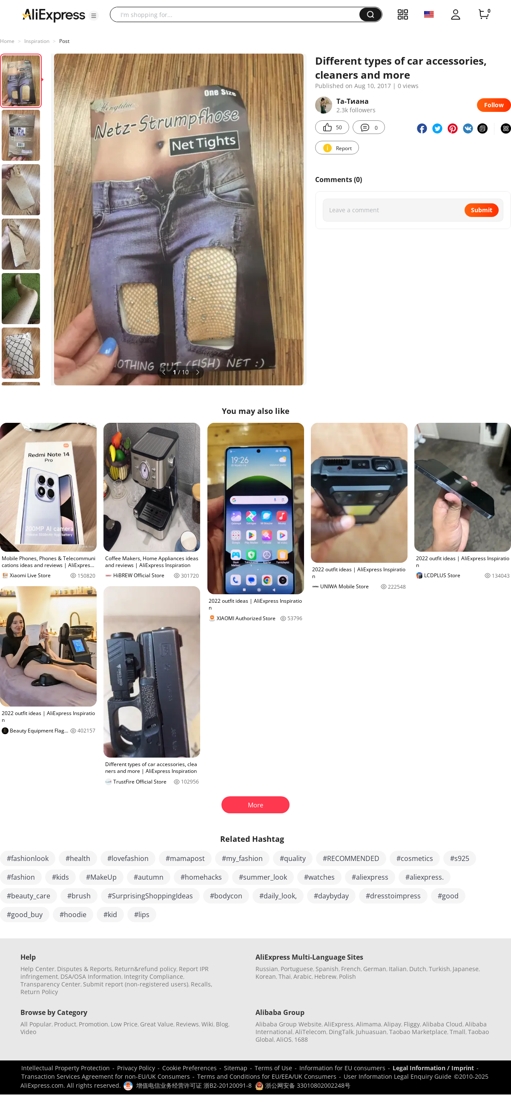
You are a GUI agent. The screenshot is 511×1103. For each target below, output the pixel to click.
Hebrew (325, 976)
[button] (94, 16)
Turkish (439, 969)
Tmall (457, 1032)
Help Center (37, 969)
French (351, 969)
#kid (110, 914)
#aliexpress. (424, 877)
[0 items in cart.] (484, 14)
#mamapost (185, 858)
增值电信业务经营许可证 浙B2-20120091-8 (194, 1085)
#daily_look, (278, 896)
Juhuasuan (371, 1032)
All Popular (36, 1024)
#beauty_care (28, 896)
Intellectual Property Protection (65, 1068)
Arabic (302, 976)
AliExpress (338, 1024)
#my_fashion (242, 858)
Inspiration (36, 41)
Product (65, 1024)
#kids (60, 877)
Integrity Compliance (153, 976)
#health (78, 858)
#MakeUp (101, 877)
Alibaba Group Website (289, 1024)
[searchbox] (237, 14)
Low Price (124, 1024)
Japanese (466, 969)
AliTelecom (310, 1032)
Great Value (156, 1024)
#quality (293, 858)
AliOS (284, 1039)
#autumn (149, 877)
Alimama (368, 1024)
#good (448, 896)
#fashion (21, 877)
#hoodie (73, 914)
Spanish (327, 969)
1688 (301, 1039)
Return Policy (39, 992)
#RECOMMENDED (351, 858)
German (374, 969)
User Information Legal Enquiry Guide (397, 1076)
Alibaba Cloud (442, 1024)
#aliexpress (370, 877)
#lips (141, 914)
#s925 (459, 858)
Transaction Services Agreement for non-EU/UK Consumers (105, 1076)
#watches (319, 877)
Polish (347, 976)
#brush (79, 896)
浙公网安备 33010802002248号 (302, 1085)
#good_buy (25, 914)
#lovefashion (128, 858)
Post (64, 41)
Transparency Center (50, 984)
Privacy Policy (136, 1068)
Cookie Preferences (189, 1068)
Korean (266, 976)
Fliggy (412, 1024)
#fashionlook (28, 858)
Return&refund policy (145, 969)
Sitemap (235, 1068)
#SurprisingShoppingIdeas (150, 896)
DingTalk (341, 1032)
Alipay (392, 1024)
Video (28, 1032)
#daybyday (331, 896)
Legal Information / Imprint (433, 1068)
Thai (284, 976)
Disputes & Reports (84, 969)
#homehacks (201, 877)
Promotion (93, 1024)
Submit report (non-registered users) (135, 984)
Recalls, (201, 984)
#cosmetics (414, 858)
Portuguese (297, 969)
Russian (267, 969)
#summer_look (263, 877)
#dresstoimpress (393, 896)
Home (7, 41)
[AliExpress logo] (53, 14)
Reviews (187, 1024)
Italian (398, 969)
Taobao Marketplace (418, 1032)
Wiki (207, 1024)
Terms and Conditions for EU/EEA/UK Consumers (266, 1076)
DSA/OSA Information (90, 976)
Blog (222, 1024)
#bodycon (226, 896)
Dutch (417, 969)
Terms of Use (273, 1068)
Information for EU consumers (342, 1068)
